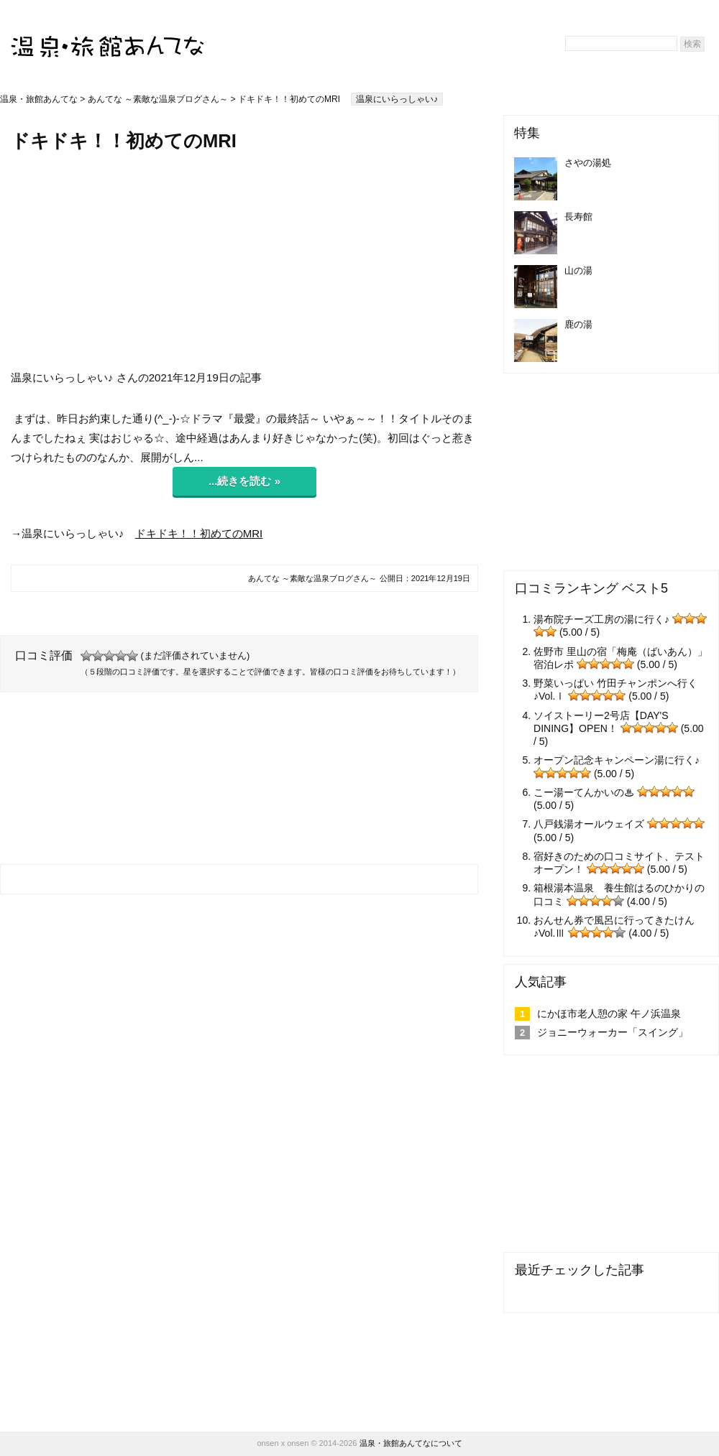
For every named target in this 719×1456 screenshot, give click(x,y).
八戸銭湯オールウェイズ (588, 824)
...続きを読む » (244, 481)
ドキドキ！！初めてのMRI (199, 533)
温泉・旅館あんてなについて (411, 1443)
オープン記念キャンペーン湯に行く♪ (616, 760)
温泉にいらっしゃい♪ (397, 99)
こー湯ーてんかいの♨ (583, 792)
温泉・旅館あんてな (39, 99)
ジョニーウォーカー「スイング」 (612, 1032)
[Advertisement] (244, 261)
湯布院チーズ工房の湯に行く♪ (601, 619)
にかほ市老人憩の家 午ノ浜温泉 (609, 1013)
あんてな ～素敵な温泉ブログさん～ (158, 99)
